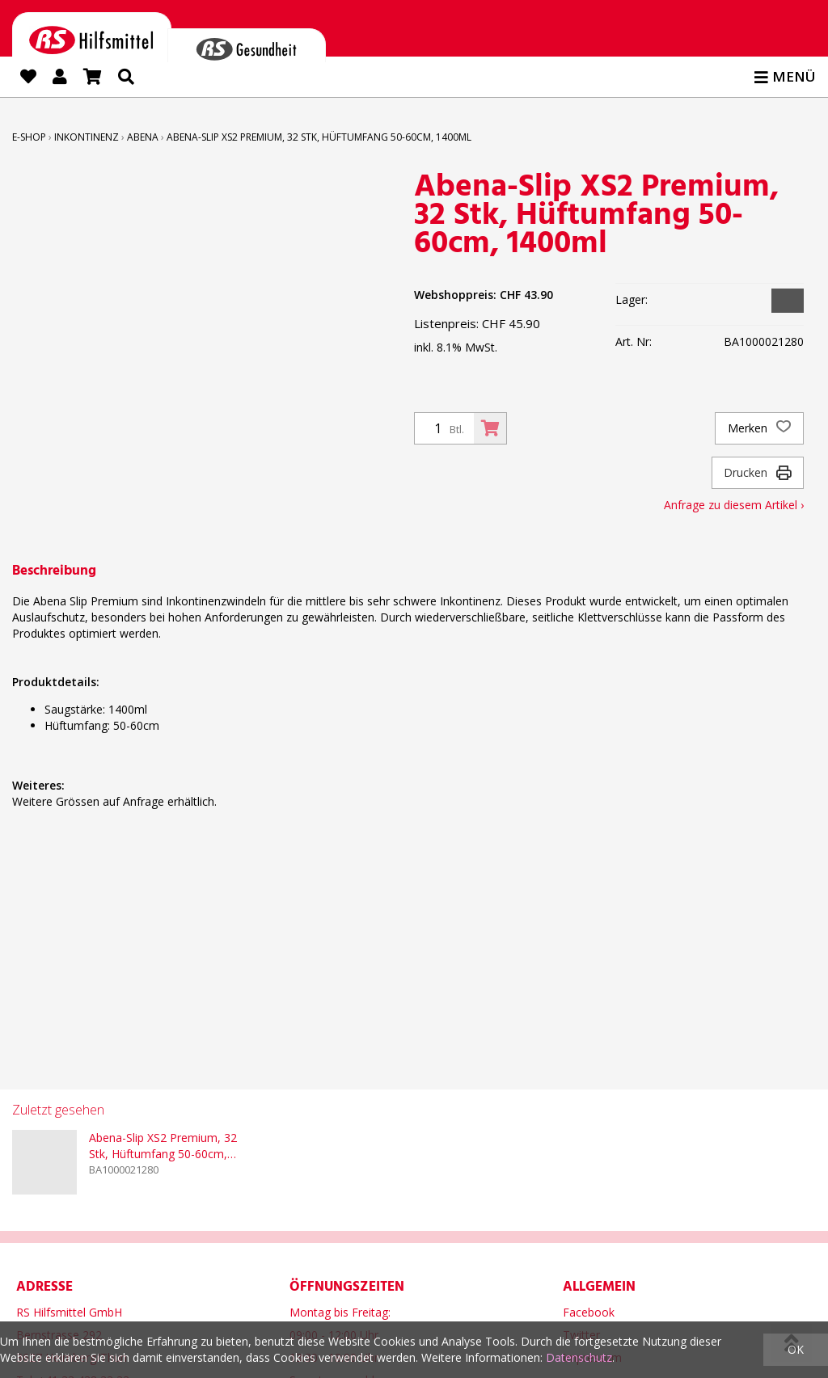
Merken (759, 428)
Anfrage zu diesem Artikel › (734, 504)
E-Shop (29, 137)
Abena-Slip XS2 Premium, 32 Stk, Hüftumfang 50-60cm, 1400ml (319, 137)
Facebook (589, 1309)
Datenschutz (579, 1357)
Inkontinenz (86, 137)
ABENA (142, 137)
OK (796, 1349)
